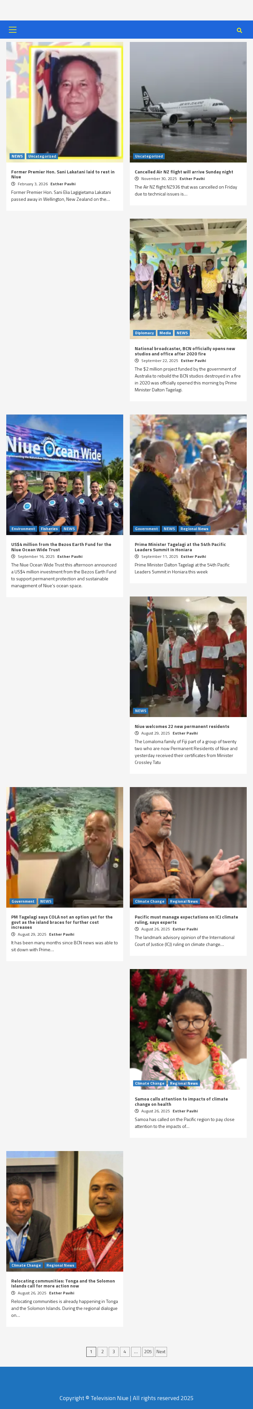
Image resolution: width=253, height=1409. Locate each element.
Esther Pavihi (62, 184)
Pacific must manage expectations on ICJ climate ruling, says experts (186, 919)
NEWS (17, 156)
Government (146, 529)
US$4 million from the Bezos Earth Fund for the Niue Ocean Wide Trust (61, 547)
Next (160, 1351)
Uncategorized (42, 156)
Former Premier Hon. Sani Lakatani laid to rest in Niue (63, 174)
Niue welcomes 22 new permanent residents (182, 726)
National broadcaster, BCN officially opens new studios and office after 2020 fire (185, 351)
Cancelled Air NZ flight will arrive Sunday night (184, 171)
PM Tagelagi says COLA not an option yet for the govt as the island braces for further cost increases (62, 921)
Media (165, 333)
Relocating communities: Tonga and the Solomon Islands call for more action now (63, 1283)
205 (148, 1351)
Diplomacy (144, 333)
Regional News (195, 529)
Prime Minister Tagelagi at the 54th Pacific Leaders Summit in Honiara (180, 547)
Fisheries (49, 529)
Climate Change (149, 901)
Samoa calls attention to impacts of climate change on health (181, 1101)
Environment (23, 529)
